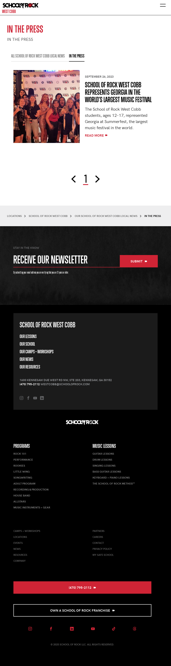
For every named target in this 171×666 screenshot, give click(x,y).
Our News (26, 359)
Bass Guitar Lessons (107, 471)
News (17, 548)
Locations (20, 536)
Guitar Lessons (103, 453)
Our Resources (30, 367)
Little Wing (21, 471)
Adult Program (24, 483)
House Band (21, 495)
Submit (139, 261)
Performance (23, 459)
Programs (21, 446)
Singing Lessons (104, 465)
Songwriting (22, 477)
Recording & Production (31, 489)
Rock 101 (19, 453)
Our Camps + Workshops (36, 352)
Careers (98, 536)
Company (19, 560)
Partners (98, 531)
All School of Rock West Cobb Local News (38, 56)
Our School (27, 344)
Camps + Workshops (26, 531)
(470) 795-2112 (30, 384)
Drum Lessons (102, 459)
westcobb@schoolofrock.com (65, 384)
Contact (98, 542)
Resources (20, 554)
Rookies (19, 465)
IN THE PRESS (76, 56)
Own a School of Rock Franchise (82, 610)
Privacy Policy (102, 548)
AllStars (19, 501)
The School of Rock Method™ (114, 483)
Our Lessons (28, 336)
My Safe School (103, 554)
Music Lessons (104, 446)
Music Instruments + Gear (31, 507)
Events (18, 542)
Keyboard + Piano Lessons (111, 477)
